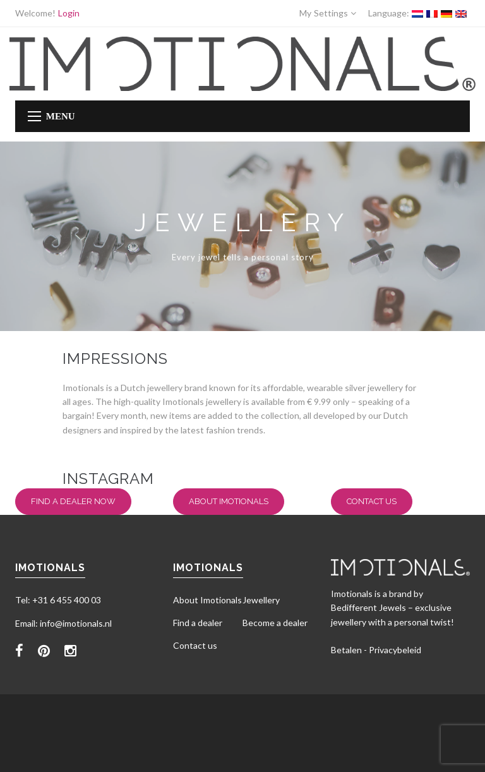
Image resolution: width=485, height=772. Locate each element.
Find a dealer (197, 622)
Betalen (346, 649)
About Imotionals (228, 501)
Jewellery (261, 599)
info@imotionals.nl (76, 623)
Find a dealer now (73, 501)
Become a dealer (275, 622)
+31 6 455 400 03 (66, 599)
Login (69, 13)
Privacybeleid (395, 649)
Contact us (372, 501)
